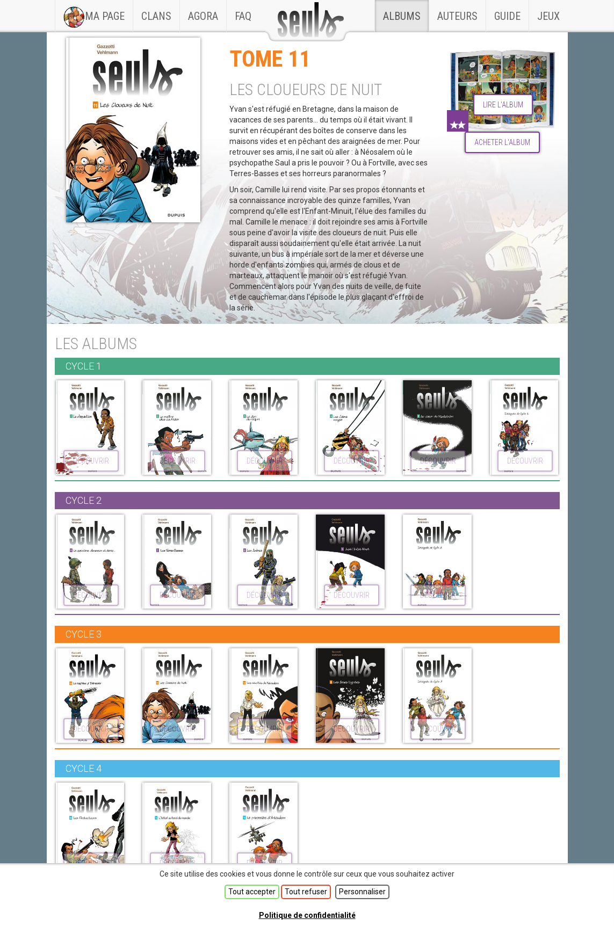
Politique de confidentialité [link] (307, 915)
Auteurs (457, 16)
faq (243, 16)
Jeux (548, 16)
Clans (160, 11)
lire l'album (503, 104)
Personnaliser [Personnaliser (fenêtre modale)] (362, 891)
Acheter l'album (502, 142)
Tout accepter (252, 891)
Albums (402, 16)
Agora (203, 16)
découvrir (91, 461)
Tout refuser (306, 891)
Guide (507, 16)
